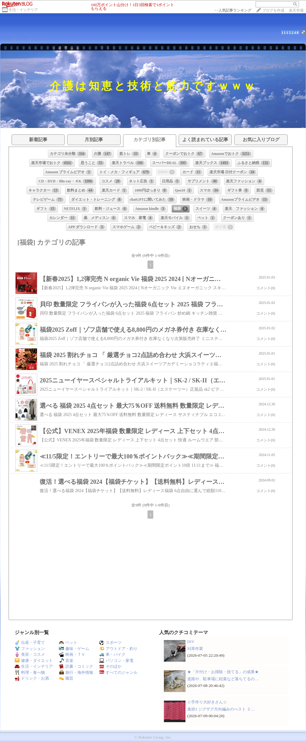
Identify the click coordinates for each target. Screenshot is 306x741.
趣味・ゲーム (74, 648)
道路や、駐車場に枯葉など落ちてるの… (223, 679)
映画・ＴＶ (72, 654)
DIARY (22, 39)
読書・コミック (76, 666)
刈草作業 (195, 648)
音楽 (66, 660)
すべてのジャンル (118, 672)
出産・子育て (30, 642)
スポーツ (110, 642)
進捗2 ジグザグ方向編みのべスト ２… (221, 709)
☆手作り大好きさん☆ (207, 702)
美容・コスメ (30, 654)
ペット (68, 642)
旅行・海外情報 (76, 672)
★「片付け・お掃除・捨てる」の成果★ (223, 672)
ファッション (30, 648)
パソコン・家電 (116, 660)
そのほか (110, 666)
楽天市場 (296, 10)
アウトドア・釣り (118, 648)
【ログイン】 (294, 39)
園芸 (66, 678)
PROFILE (39, 39)
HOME (7, 39)
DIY (192, 641)
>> (232, 10)
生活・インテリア (23, 10)
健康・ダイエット (34, 660)
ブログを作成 (273, 10)
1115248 (290, 32)
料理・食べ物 (30, 672)
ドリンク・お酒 (32, 678)
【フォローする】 (265, 39)
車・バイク (112, 654)
